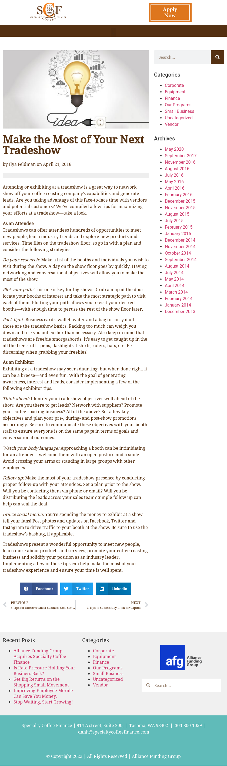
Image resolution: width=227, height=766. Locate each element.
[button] (113, 32)
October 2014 (178, 253)
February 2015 (178, 227)
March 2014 (176, 292)
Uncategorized (179, 117)
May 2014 (174, 279)
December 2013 (180, 311)
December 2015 (180, 201)
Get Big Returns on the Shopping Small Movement (41, 682)
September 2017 (181, 155)
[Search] (217, 57)
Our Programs (178, 104)
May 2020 (174, 149)
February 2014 (178, 298)
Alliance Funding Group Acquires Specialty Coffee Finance (40, 656)
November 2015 (180, 207)
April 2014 (175, 285)
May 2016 (174, 181)
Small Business (179, 111)
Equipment (175, 91)
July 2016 (174, 175)
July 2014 (174, 272)
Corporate (174, 85)
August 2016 (177, 168)
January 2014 (178, 305)
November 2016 (180, 162)
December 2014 (180, 240)
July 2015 (174, 220)
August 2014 (177, 266)
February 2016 (178, 194)
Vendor (172, 124)
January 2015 (178, 233)
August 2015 (177, 214)
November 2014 (180, 246)
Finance (172, 98)
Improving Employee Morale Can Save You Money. (43, 693)
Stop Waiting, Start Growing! (43, 702)
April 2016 (175, 188)
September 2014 (181, 259)
